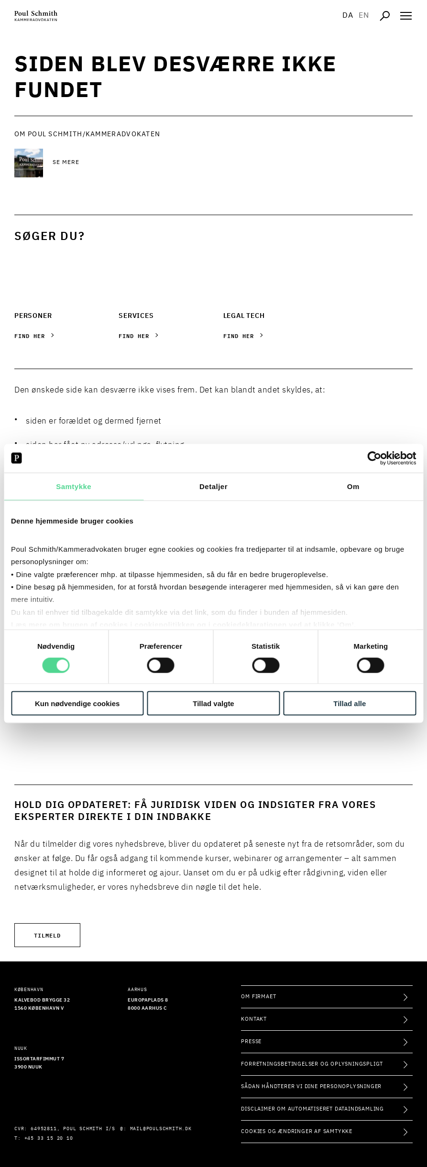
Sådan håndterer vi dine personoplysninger (311, 1086)
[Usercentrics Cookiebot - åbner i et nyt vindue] (374, 458)
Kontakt (254, 1019)
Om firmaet (258, 996)
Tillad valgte (213, 703)
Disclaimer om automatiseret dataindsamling (312, 1109)
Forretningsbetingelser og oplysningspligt (312, 1064)
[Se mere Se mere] (129, 163)
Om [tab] (353, 486)
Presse (251, 1041)
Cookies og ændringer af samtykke (296, 1131)
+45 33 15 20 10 (48, 1138)
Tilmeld (47, 934)
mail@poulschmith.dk (161, 1128)
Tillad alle (349, 703)
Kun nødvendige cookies (77, 703)
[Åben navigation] (406, 15)
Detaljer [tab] (213, 486)
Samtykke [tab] (73, 486)
